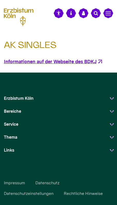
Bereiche (12, 111)
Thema (10, 137)
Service (11, 124)
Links (9, 150)
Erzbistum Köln (19, 98)
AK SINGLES (30, 44)
